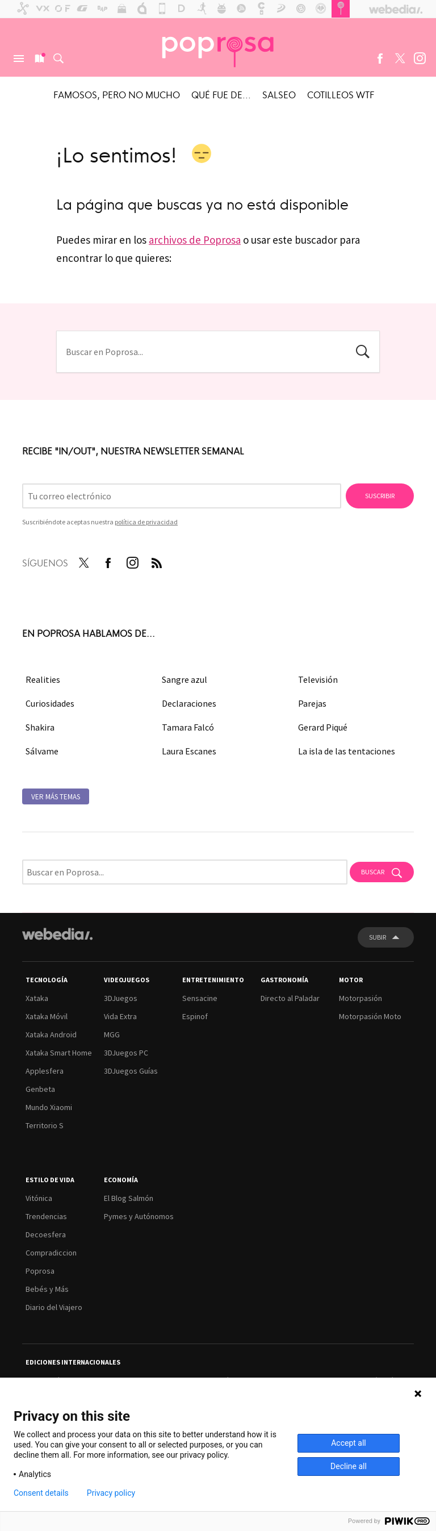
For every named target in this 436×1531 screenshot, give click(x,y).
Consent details (41, 1492)
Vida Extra (120, 1016)
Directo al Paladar (290, 998)
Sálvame (42, 751)
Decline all (348, 1466)
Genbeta (40, 1089)
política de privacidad (146, 522)
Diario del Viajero (54, 1307)
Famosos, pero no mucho (116, 94)
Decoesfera (46, 1234)
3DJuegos (120, 998)
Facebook (380, 58)
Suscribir (380, 495)
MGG (112, 1034)
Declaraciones (189, 703)
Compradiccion (51, 1253)
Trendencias (46, 1216)
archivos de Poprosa (195, 240)
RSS (157, 561)
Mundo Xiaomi (49, 1107)
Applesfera (45, 1071)
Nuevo (38, 58)
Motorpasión (360, 998)
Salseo (279, 94)
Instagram (419, 58)
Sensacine (199, 998)
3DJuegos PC (126, 1053)
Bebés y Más (47, 1289)
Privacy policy (111, 1492)
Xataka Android (51, 1034)
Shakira (40, 727)
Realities (43, 679)
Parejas (312, 703)
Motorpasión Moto (370, 1016)
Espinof (195, 1016)
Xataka (37, 998)
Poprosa (40, 1271)
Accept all (348, 1442)
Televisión (318, 679)
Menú (19, 58)
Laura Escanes (189, 751)
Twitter (399, 58)
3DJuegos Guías (131, 1071)
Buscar (58, 58)
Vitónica (39, 1198)
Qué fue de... (221, 94)
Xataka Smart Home (59, 1053)
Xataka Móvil (47, 1016)
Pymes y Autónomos (139, 1216)
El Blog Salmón (128, 1198)
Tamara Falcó (188, 727)
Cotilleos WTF (340, 94)
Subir (377, 937)
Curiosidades (50, 703)
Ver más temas (55, 797)
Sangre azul (184, 679)
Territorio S (45, 1125)
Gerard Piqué (322, 727)
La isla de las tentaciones (346, 751)
